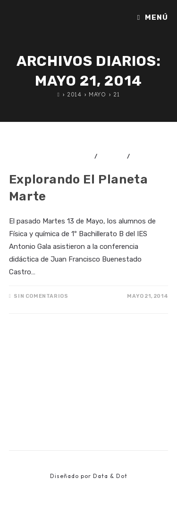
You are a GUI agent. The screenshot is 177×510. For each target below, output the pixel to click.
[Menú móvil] (152, 17)
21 (116, 94)
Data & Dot (110, 475)
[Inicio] (59, 94)
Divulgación (30, 162)
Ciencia (112, 156)
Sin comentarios (41, 296)
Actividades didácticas (51, 156)
